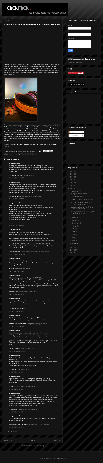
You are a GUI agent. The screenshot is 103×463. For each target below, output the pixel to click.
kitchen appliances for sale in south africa (38, 424)
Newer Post (8, 440)
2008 (72, 253)
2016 (72, 174)
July (73, 229)
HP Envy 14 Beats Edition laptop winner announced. (82, 203)
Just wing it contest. (77, 196)
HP (18, 154)
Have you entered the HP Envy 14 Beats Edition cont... (82, 212)
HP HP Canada (32, 154)
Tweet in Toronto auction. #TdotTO (82, 199)
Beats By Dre (13, 154)
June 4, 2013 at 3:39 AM (16, 389)
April (73, 237)
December (75, 191)
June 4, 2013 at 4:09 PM (16, 412)
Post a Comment (11, 431)
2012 (72, 186)
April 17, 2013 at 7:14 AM (16, 294)
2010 (72, 247)
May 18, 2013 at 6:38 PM (16, 311)
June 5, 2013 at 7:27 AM (16, 427)
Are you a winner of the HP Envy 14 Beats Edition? (82, 208)
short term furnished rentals (23, 269)
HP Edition (23, 154)
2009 (72, 250)
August (74, 226)
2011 (72, 188)
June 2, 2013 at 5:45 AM (16, 372)
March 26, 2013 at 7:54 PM (17, 199)
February (75, 243)
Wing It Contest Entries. (79, 194)
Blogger (63, 459)
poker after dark (25, 369)
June (73, 232)
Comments (73, 135)
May (73, 234)
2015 (72, 177)
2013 (72, 183)
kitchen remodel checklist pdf (28, 409)
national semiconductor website (31, 196)
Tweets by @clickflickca (75, 62)
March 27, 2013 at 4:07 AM (17, 225)
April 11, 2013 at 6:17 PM (16, 271)
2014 (72, 180)
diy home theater (25, 223)
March (74, 240)
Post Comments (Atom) (36, 446)
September (75, 223)
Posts (71, 132)
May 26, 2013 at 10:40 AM (17, 351)
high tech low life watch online (28, 291)
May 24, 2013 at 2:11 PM (16, 326)
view (24, 308)
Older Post (57, 440)
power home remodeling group (26, 386)
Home (33, 440)
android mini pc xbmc (30, 175)
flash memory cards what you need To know (35, 251)
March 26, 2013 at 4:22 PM (17, 178)
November (75, 217)
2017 (72, 171)
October (74, 220)
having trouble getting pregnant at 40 (38, 324)
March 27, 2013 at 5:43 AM (17, 254)
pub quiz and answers (27, 348)
